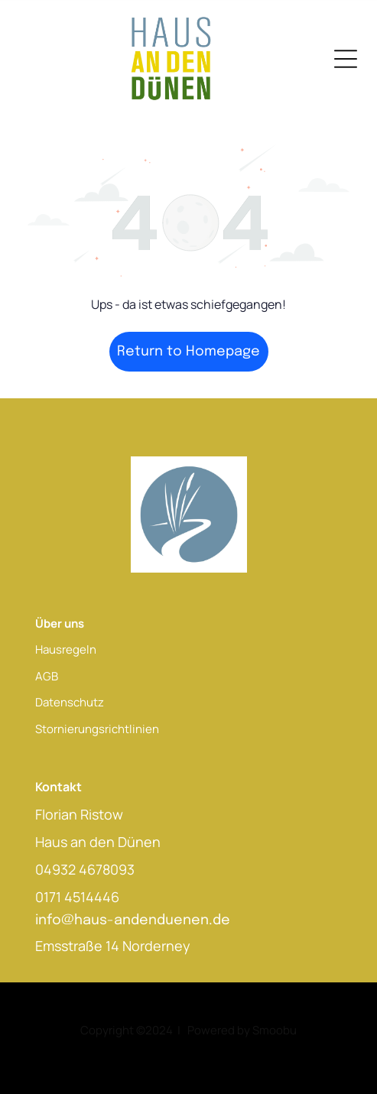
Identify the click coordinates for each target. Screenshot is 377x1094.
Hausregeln (65, 649)
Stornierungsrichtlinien (97, 729)
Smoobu (274, 1030)
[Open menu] (345, 58)
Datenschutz (69, 702)
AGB (46, 676)
